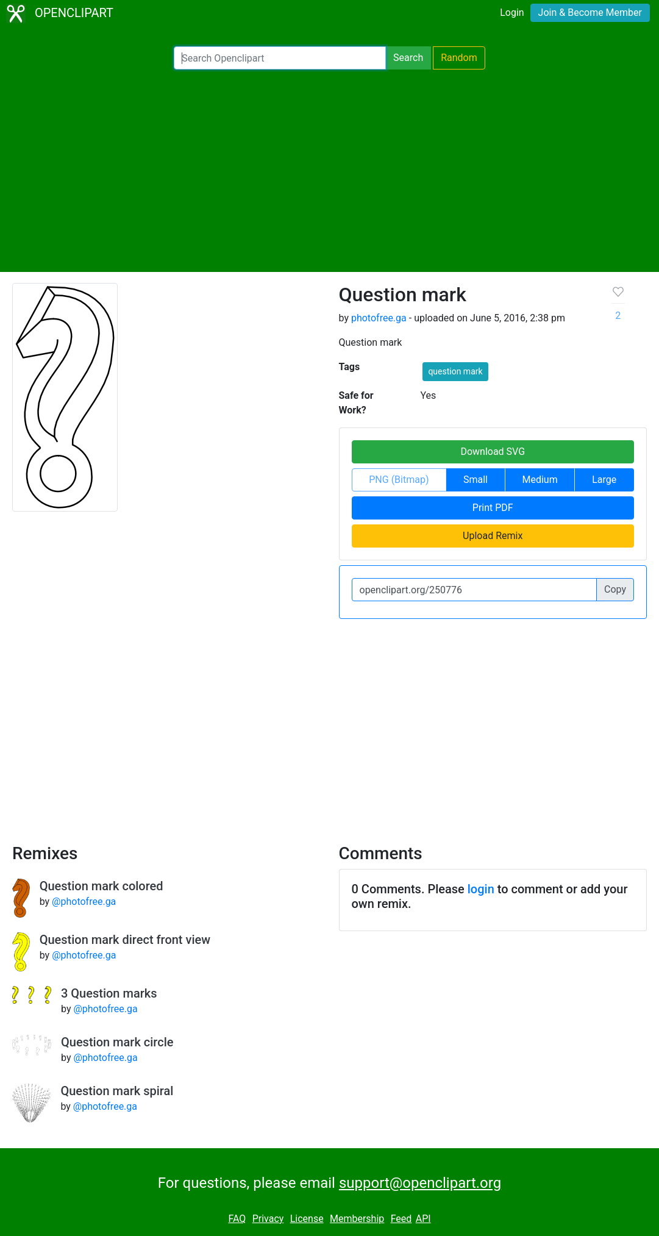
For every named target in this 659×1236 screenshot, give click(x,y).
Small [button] (475, 479)
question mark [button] (455, 371)
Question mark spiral (116, 1091)
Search (408, 57)
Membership (357, 1218)
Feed (401, 1218)
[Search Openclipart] (280, 58)
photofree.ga (379, 318)
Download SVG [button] (492, 451)
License (307, 1218)
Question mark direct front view (125, 939)
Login (512, 12)
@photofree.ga (84, 901)
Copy (615, 589)
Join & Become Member (590, 12)
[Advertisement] (329, 170)
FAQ (237, 1218)
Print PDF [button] (492, 507)
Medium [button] (540, 479)
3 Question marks (109, 993)
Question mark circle (117, 1042)
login (481, 889)
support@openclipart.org (420, 1182)
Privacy (268, 1218)
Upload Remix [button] (492, 535)
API (423, 1218)
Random (459, 57)
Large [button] (604, 479)
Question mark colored (101, 886)
